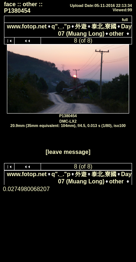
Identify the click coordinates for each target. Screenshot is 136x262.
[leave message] (68, 152)
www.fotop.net (27, 26)
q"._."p (61, 26)
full (125, 19)
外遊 (81, 26)
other (116, 34)
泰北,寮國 (103, 26)
